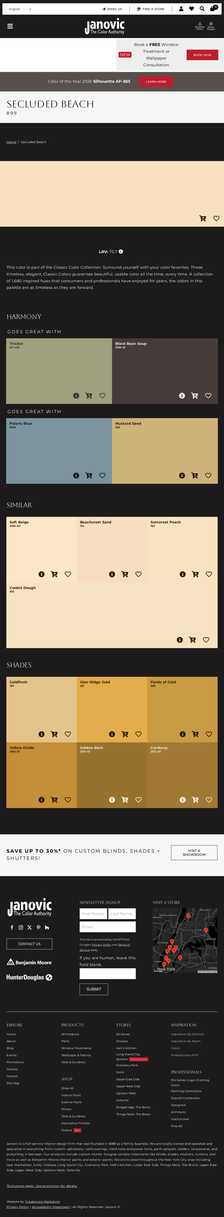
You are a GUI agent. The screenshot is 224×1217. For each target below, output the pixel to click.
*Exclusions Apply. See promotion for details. (42, 1186)
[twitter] (29, 927)
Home (11, 142)
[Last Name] (122, 913)
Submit (93, 989)
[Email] (108, 926)
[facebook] (12, 927)
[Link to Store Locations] (185, 940)
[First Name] (93, 913)
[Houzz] (47, 927)
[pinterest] (38, 927)
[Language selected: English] (20, 9)
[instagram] (21, 927)
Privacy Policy (102, 944)
